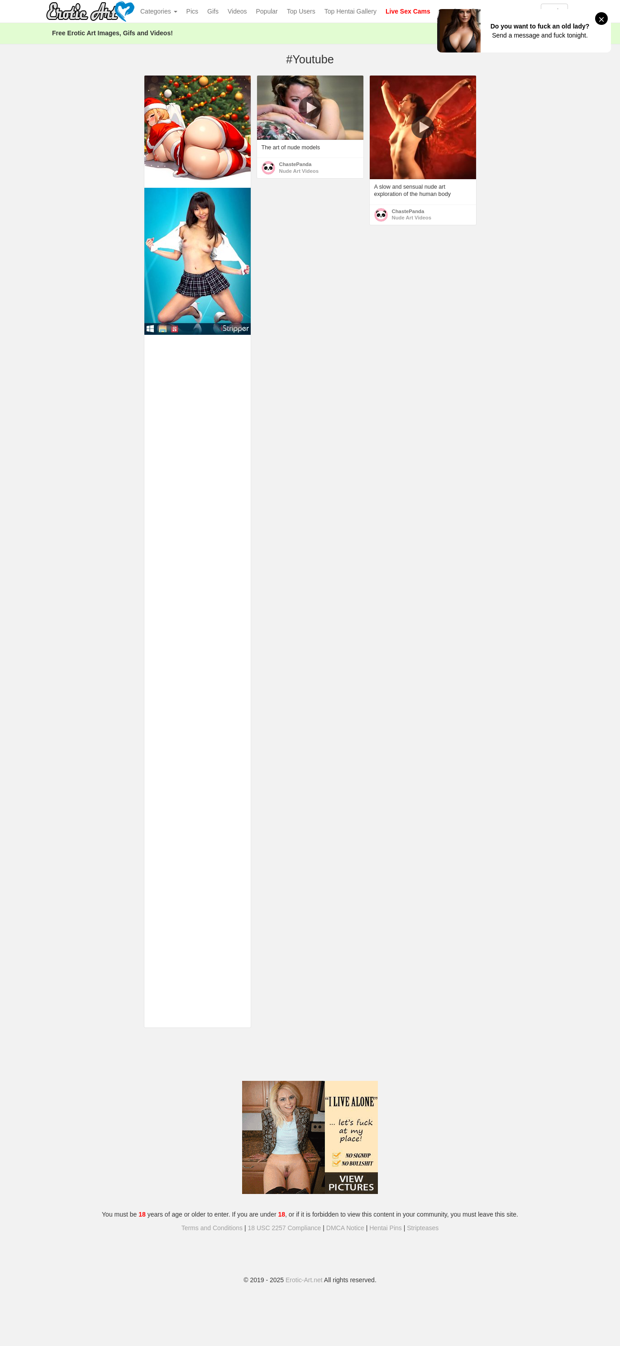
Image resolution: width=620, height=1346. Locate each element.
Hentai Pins (385, 1228)
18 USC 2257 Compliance (284, 1228)
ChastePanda (295, 164)
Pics (192, 11)
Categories (158, 11)
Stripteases (423, 1228)
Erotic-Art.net (304, 1280)
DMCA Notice (345, 1228)
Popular (267, 11)
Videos (237, 11)
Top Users (301, 11)
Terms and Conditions (212, 1228)
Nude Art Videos (299, 171)
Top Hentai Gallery (350, 11)
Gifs (213, 11)
